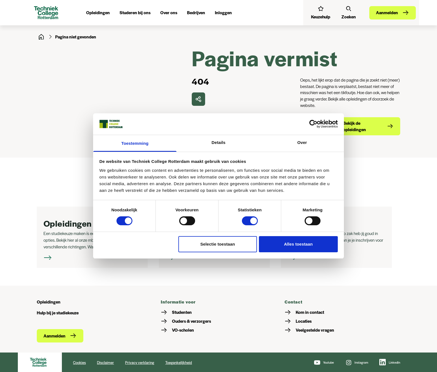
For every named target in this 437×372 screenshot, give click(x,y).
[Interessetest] (320, 12)
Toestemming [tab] (135, 143)
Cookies (79, 362)
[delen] (198, 99)
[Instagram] (356, 362)
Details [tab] (218, 142)
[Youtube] (324, 362)
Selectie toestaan (217, 244)
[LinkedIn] (389, 362)
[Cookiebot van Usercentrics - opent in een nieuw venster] (313, 124)
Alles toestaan (298, 244)
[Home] (41, 36)
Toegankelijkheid (178, 362)
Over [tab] (302, 142)
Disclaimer (105, 362)
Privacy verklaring (139, 362)
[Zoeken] (348, 12)
